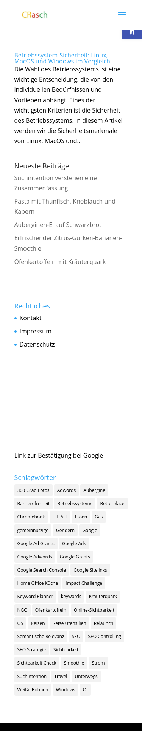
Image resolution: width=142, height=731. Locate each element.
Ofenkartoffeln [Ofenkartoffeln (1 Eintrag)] (50, 610)
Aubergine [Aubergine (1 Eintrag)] (94, 490)
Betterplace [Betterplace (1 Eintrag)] (112, 503)
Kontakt (31, 318)
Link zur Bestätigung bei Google (58, 455)
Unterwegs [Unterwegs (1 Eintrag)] (86, 676)
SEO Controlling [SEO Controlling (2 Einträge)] (104, 636)
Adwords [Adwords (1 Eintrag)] (66, 490)
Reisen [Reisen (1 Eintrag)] (38, 623)
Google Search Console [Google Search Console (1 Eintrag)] (41, 570)
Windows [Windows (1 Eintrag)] (65, 689)
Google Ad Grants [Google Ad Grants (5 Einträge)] (36, 543)
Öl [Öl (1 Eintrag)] (85, 689)
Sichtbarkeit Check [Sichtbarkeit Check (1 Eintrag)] (36, 663)
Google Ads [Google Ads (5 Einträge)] (74, 543)
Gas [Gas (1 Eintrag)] (99, 517)
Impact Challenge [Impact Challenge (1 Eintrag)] (84, 583)
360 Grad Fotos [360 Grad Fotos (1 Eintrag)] (33, 490)
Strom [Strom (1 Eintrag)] (98, 663)
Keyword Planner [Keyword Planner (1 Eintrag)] (35, 596)
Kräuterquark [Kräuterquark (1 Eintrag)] (103, 596)
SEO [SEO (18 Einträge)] (76, 636)
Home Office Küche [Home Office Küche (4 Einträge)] (37, 583)
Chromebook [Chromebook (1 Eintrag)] (31, 517)
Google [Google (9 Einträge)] (89, 530)
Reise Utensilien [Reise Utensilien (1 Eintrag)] (69, 623)
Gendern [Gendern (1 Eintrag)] (65, 530)
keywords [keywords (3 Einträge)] (71, 596)
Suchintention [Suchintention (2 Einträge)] (32, 676)
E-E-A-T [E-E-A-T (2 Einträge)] (60, 517)
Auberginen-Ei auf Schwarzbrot (57, 225)
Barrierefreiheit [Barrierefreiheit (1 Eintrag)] (33, 503)
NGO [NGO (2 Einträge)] (22, 610)
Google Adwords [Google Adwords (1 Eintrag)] (34, 557)
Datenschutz (37, 344)
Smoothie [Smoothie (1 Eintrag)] (74, 663)
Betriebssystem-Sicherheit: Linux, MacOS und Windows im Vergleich (62, 58)
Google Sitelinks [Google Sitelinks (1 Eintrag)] (90, 570)
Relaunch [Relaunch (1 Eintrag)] (104, 623)
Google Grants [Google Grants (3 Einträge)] (75, 557)
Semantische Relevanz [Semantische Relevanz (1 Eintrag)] (40, 636)
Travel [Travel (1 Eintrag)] (60, 676)
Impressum (35, 331)
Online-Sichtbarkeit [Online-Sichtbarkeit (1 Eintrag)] (94, 610)
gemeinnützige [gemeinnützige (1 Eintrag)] (32, 530)
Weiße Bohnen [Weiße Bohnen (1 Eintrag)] (32, 689)
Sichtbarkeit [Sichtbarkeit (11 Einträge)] (65, 649)
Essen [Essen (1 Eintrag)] (81, 517)
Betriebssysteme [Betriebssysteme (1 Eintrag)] (74, 503)
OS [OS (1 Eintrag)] (20, 623)
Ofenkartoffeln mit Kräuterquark (60, 262)
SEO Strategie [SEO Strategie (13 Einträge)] (31, 649)
